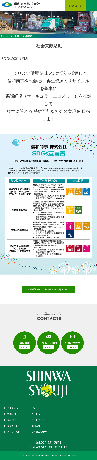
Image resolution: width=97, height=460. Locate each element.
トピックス (12, 407)
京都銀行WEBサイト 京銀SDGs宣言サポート (48, 291)
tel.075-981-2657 (48, 442)
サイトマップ (37, 419)
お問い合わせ (13, 431)
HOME (5, 36)
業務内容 (11, 419)
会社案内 (17, 36)
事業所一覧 (12, 425)
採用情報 (35, 425)
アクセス (35, 413)
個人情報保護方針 (39, 431)
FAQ (33, 407)
